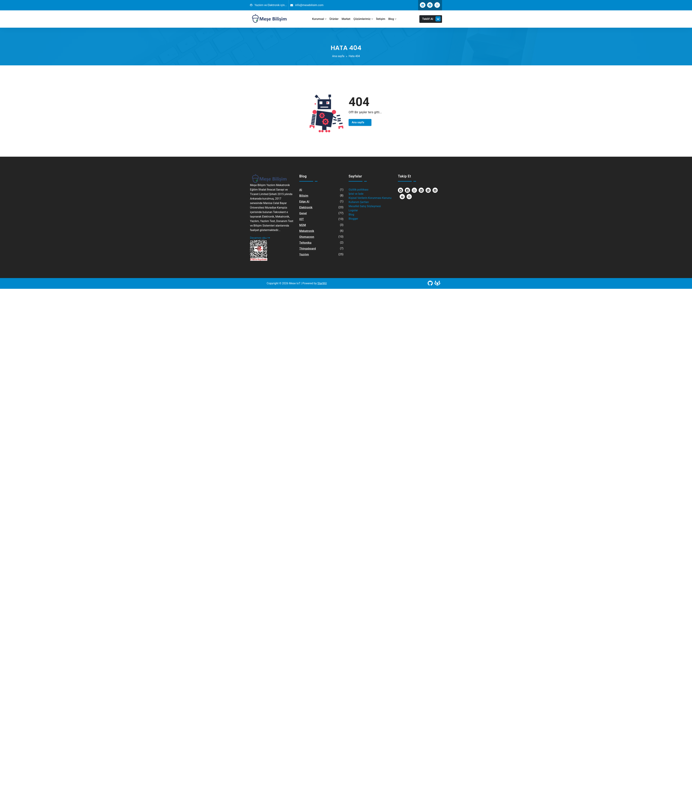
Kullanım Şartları (359, 202)
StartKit (322, 283)
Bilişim (303, 195)
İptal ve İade (356, 193)
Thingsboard (307, 248)
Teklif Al (431, 18)
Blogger (353, 218)
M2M (302, 225)
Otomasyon (306, 236)
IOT (301, 219)
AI (300, 189)
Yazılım (304, 254)
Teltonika (305, 242)
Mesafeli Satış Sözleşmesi (365, 206)
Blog (351, 214)
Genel (303, 213)
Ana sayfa (338, 56)
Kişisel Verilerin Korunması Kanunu (370, 198)
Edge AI (304, 201)
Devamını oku (260, 237)
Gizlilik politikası (358, 189)
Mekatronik (306, 231)
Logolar (353, 210)
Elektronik (305, 207)
